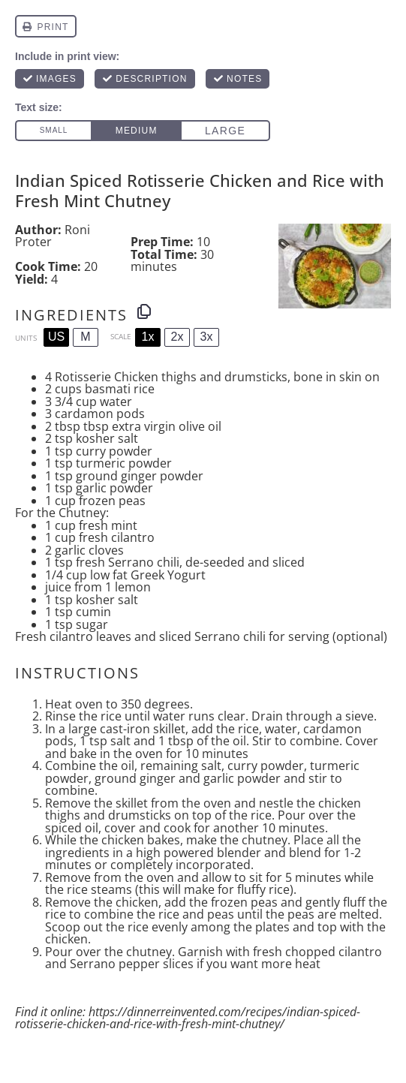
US (56, 336)
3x (206, 336)
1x (148, 336)
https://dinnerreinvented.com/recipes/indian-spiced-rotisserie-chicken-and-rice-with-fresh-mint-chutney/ (187, 1018)
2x (177, 336)
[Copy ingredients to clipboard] (144, 311)
